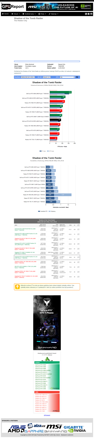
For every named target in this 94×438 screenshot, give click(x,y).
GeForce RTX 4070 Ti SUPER (43, 374)
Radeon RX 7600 (40, 411)
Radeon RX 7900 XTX (41, 394)
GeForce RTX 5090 (40, 365)
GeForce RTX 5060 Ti (41, 381)
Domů (5, 14)
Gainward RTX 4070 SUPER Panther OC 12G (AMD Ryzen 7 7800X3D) (26, 257)
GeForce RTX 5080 (40, 368)
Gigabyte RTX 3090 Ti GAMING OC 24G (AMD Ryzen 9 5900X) (25, 253)
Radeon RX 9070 (40, 400)
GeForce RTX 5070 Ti (41, 372)
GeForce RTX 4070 (40, 379)
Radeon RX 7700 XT (41, 405)
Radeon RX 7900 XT (41, 398)
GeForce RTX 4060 (40, 387)
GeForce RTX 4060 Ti (41, 385)
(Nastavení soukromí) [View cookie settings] (67, 435)
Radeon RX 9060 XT (41, 407)
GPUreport (47, 415)
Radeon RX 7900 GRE (41, 402)
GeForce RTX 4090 (40, 366)
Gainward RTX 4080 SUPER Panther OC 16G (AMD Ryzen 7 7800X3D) (26, 234)
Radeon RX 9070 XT (41, 396)
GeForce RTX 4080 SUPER (42, 370)
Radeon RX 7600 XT (41, 409)
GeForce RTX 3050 (40, 388)
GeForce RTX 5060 (40, 383)
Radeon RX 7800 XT (41, 403)
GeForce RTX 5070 (40, 376)
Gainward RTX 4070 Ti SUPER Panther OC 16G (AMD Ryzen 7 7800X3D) (25, 244)
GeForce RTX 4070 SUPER (42, 377)
